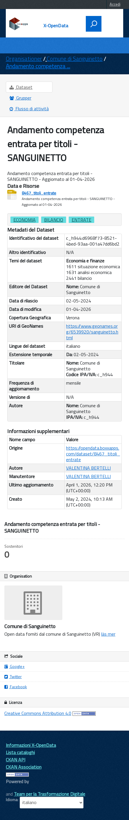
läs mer (108, 633)
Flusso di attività (29, 108)
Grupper (20, 97)
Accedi (115, 4)
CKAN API (15, 759)
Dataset (21, 87)
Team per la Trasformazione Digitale (49, 793)
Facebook (15, 687)
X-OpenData (55, 25)
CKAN (16, 788)
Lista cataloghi (20, 752)
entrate (81, 220)
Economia (24, 220)
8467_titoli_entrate (39, 193)
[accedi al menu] (110, 23)
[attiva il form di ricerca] (93, 24)
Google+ (14, 666)
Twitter (13, 676)
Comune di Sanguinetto (75, 58)
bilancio (53, 220)
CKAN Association (23, 766)
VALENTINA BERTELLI (88, 467)
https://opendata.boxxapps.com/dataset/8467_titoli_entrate (93, 453)
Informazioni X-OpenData (31, 745)
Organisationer (24, 58)
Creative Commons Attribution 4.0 (37, 713)
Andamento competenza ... (38, 66)
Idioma (11, 800)
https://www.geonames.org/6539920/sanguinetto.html (92, 331)
